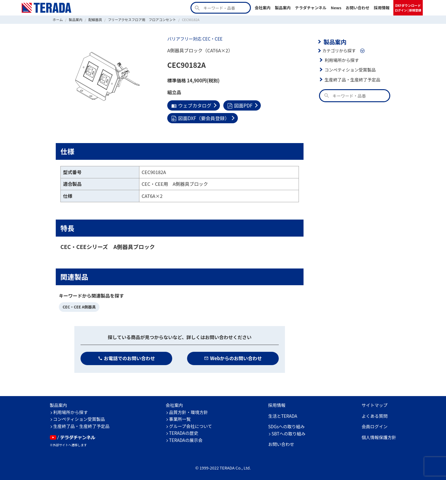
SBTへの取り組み (289, 433)
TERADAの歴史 (183, 432)
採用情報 (382, 8)
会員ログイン (374, 425)
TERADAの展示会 (186, 439)
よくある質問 (374, 415)
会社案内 (262, 8)
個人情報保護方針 (378, 436)
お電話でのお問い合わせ (126, 357)
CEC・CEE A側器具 (79, 306)
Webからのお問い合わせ (233, 357)
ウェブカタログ (191, 105)
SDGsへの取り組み (286, 425)
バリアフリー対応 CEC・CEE (194, 39)
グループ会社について (190, 425)
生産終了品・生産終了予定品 (352, 79)
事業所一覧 (180, 418)
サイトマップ (374, 404)
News (336, 8)
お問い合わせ (357, 8)
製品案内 (283, 8)
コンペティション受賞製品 (349, 69)
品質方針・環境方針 (188, 411)
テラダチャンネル (310, 8)
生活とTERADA (282, 415)
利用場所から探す (341, 59)
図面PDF (238, 105)
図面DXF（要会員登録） (199, 117)
